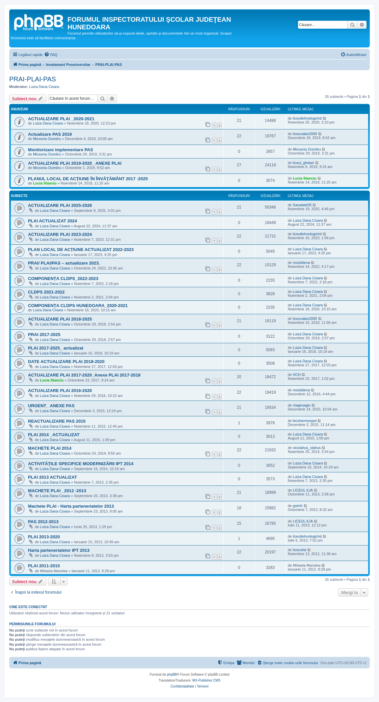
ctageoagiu (302, 405)
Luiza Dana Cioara (44, 87)
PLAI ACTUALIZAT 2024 (52, 220)
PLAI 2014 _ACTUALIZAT (54, 434)
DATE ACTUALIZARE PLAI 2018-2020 (66, 361)
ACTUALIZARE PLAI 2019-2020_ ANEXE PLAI (75, 163)
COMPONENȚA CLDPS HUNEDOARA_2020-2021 (78, 305)
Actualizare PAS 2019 (50, 134)
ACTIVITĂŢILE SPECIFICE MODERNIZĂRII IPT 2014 (80, 463)
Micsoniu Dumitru (47, 139)
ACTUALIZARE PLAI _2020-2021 (61, 118)
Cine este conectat (28, 607)
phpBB (172, 674)
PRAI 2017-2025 (44, 334)
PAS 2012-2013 (43, 521)
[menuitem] (50, 55)
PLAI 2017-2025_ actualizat (55, 348)
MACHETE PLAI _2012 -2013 (57, 490)
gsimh (297, 506)
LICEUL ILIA (303, 490)
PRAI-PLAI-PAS (32, 79)
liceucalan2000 (305, 134)
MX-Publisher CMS (206, 680)
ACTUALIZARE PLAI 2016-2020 (60, 390)
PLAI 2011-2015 (44, 565)
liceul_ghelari (303, 163)
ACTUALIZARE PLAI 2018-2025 (60, 319)
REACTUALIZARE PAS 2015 (57, 421)
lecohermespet (304, 421)
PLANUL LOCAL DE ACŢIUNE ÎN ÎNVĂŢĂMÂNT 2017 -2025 (88, 178)
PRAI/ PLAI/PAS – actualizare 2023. (64, 263)
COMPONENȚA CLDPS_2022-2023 (63, 278)
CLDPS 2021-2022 (46, 292)
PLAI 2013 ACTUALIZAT (52, 477)
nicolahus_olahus (307, 448)
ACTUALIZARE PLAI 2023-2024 (60, 234)
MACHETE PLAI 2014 (49, 448)
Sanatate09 (302, 205)
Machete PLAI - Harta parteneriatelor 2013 (71, 506)
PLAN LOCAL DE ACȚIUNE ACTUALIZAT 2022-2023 (81, 249)
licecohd (299, 550)
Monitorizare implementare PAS (60, 149)
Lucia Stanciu (45, 183)
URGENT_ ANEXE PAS (51, 405)
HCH (297, 375)
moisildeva (301, 263)
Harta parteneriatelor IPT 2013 (59, 550)
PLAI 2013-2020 (44, 536)
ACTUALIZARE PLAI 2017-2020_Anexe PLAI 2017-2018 (84, 375)
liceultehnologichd (307, 118)
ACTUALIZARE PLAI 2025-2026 (60, 205)
